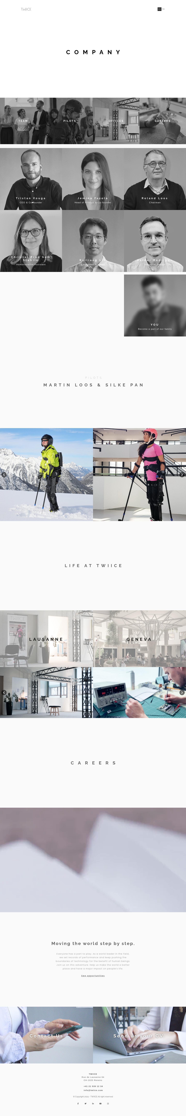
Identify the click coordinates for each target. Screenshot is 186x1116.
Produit (147, 9)
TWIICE (134, 9)
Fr (163, 9)
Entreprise (121, 9)
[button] (4, 474)
